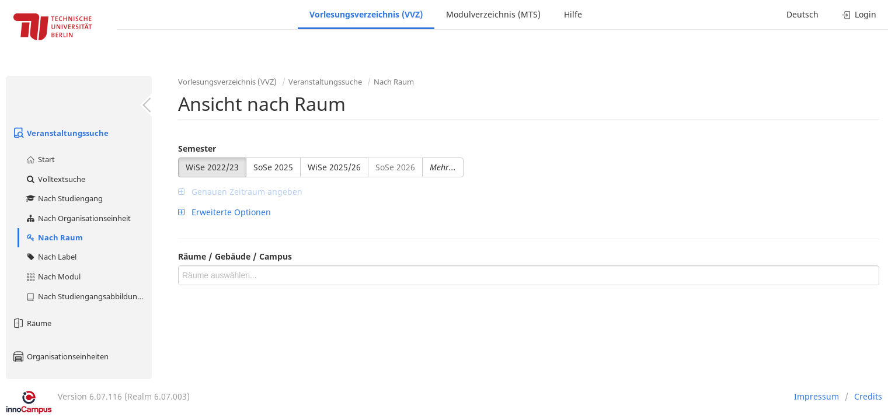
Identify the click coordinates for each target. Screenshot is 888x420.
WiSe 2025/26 (334, 167)
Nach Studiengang (64, 198)
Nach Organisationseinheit (78, 218)
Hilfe (573, 14)
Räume (31, 323)
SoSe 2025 (273, 167)
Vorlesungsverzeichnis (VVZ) (366, 14)
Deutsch (802, 14)
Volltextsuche (55, 179)
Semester (197, 148)
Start (40, 159)
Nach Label (50, 256)
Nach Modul (53, 276)
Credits (868, 396)
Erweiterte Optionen (224, 212)
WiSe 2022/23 (212, 167)
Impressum (816, 396)
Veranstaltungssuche (60, 133)
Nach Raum (54, 237)
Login (859, 14)
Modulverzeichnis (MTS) (493, 14)
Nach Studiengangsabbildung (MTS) (88, 296)
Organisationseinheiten (60, 356)
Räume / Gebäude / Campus (235, 256)
